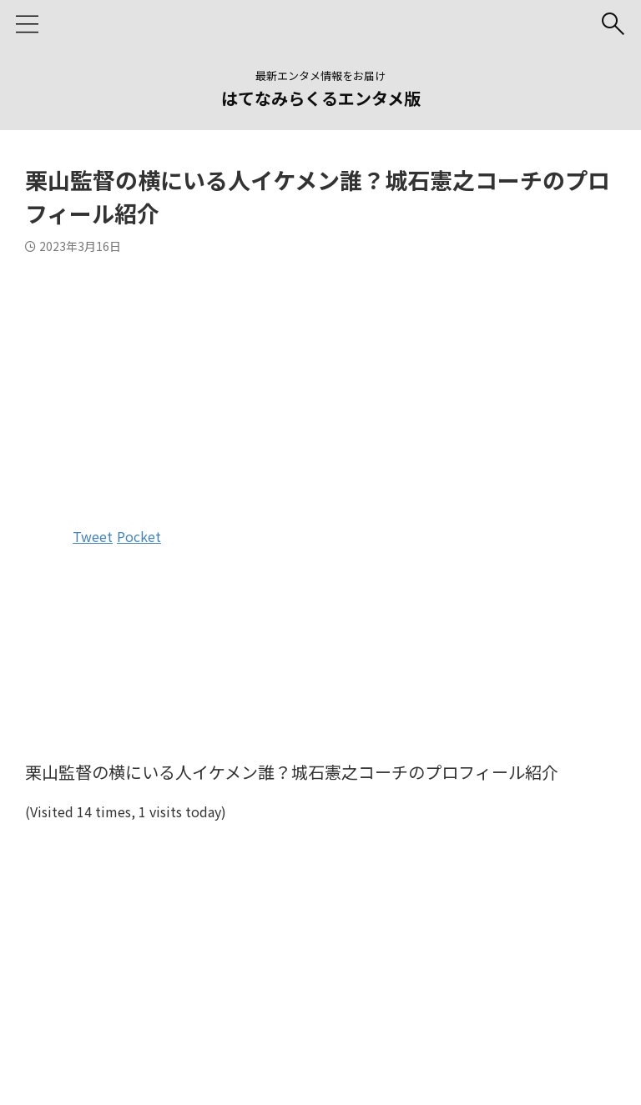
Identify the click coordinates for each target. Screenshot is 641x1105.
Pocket (139, 536)
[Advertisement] (320, 387)
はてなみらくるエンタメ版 (321, 98)
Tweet (93, 536)
